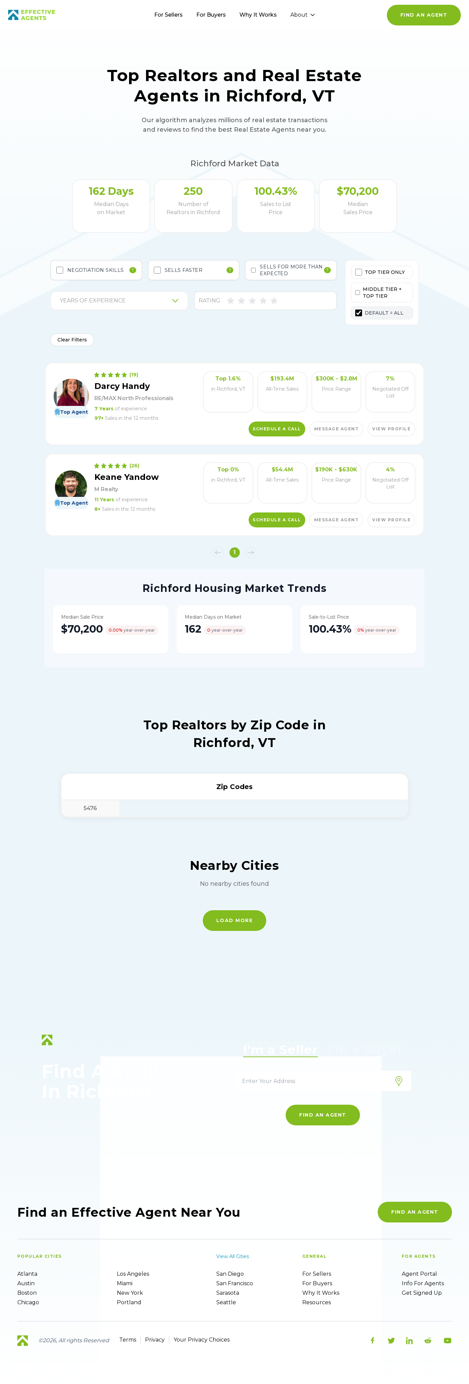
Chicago (28, 1302)
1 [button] (234, 552)
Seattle (226, 1302)
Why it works (320, 1293)
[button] (218, 552)
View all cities (232, 1256)
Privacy (155, 1339)
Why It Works (258, 15)
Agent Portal (419, 1274)
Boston (27, 1293)
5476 (90, 808)
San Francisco (234, 1283)
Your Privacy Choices (202, 1339)
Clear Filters (72, 340)
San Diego (230, 1274)
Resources (316, 1302)
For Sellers (168, 15)
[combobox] (60, 301)
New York (130, 1293)
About (302, 15)
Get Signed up (422, 1293)
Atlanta (27, 1274)
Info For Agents (423, 1283)
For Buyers (211, 15)
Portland (129, 1302)
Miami (124, 1283)
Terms (127, 1339)
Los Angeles (133, 1274)
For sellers (316, 1274)
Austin (26, 1283)
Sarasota (227, 1293)
